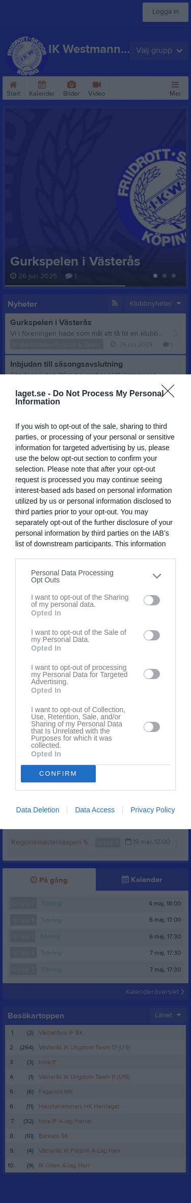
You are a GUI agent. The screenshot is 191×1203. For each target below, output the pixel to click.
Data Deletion (38, 810)
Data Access (95, 810)
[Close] (171, 394)
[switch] (152, 600)
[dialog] (95, 601)
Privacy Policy (152, 810)
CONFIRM (58, 773)
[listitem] (95, 576)
